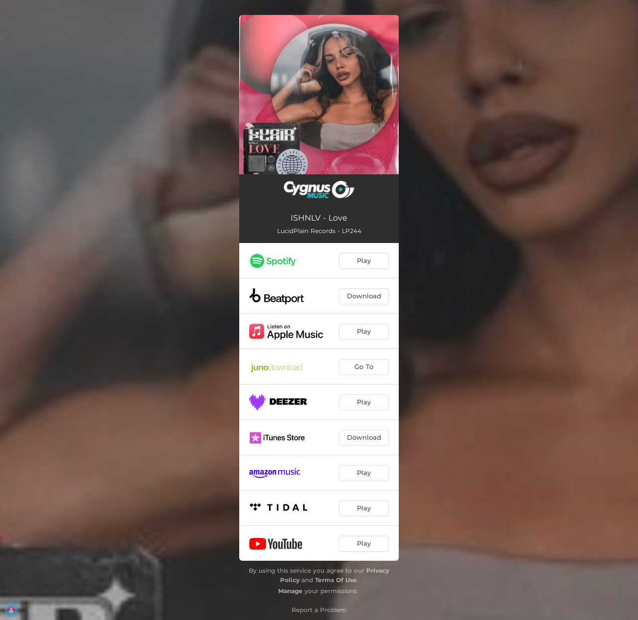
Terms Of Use (336, 580)
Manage (290, 591)
